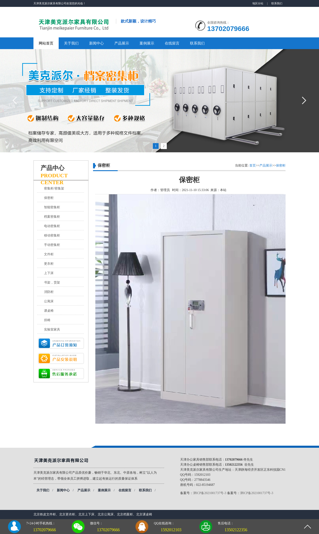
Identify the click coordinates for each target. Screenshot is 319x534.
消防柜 (49, 292)
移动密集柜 (52, 235)
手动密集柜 (52, 245)
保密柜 (49, 198)
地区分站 (257, 3)
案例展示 (147, 43)
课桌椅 (49, 310)
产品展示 (121, 43)
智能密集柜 (52, 207)
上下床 (49, 273)
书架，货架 (52, 282)
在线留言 (172, 43)
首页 (252, 165)
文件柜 (49, 254)
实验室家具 (52, 329)
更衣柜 (49, 263)
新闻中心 (96, 43)
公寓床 (49, 301)
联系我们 (276, 3)
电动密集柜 (52, 226)
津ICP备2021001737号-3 (209, 493)
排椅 (47, 320)
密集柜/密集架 (54, 188)
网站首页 (46, 43)
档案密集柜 (52, 216)
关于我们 (71, 43)
